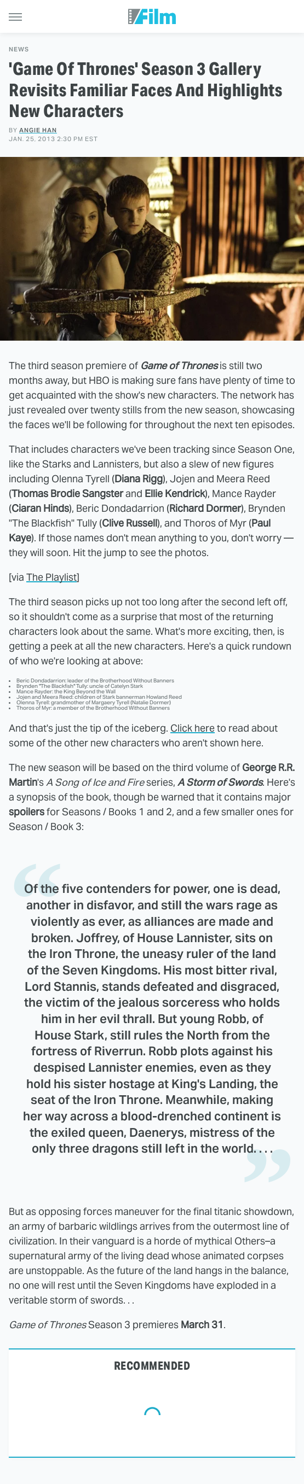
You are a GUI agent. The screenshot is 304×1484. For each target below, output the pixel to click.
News (19, 49)
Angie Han (38, 130)
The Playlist (51, 577)
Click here (192, 728)
